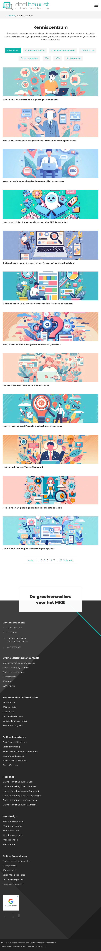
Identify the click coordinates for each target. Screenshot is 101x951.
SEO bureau (9, 702)
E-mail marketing (29, 58)
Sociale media (73, 58)
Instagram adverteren (13, 756)
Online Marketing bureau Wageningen (22, 795)
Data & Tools (87, 50)
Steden (3, 946)
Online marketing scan (14, 672)
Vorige (31, 560)
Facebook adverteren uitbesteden (20, 751)
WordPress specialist (13, 835)
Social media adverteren (15, 760)
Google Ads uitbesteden (15, 742)
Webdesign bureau (12, 826)
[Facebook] (12, 915)
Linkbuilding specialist (13, 879)
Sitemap (11, 946)
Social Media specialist (14, 875)
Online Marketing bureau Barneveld (21, 791)
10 (51, 560)
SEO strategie (9, 676)
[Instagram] (19, 915)
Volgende (68, 560)
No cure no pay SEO (13, 725)
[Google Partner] (49, 902)
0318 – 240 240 (12, 627)
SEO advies (8, 711)
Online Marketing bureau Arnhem (20, 800)
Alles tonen (13, 50)
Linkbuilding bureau (13, 716)
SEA (47, 58)
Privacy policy (41, 946)
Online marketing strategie (16, 667)
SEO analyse (9, 686)
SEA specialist (9, 870)
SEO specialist (9, 707)
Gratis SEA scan (10, 765)
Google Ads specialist (13, 884)
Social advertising (11, 746)
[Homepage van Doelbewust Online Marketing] (26, 6)
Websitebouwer (11, 830)
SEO (57, 58)
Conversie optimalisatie (63, 50)
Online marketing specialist (16, 861)
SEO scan (7, 681)
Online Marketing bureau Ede (17, 782)
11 (54, 560)
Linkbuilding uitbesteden (15, 721)
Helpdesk (10, 632)
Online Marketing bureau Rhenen (19, 786)
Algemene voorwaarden (25, 946)
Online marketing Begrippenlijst (19, 663)
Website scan (9, 844)
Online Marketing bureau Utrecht (19, 805)
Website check (10, 840)
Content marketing (35, 50)
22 (61, 560)
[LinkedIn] (5, 915)
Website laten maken (13, 821)
